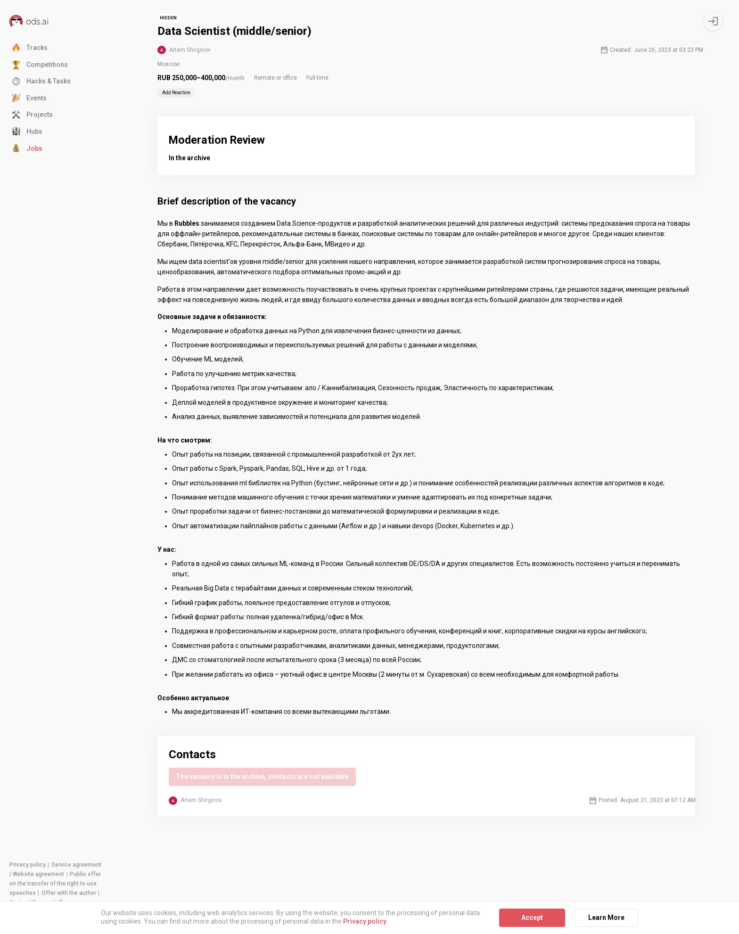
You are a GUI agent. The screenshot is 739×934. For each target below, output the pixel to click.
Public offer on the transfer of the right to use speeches (55, 883)
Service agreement (76, 864)
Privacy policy (27, 864)
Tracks (30, 48)
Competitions (40, 65)
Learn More (606, 917)
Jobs (27, 149)
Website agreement (38, 874)
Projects (32, 115)
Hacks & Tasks (41, 81)
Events (29, 98)
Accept (532, 917)
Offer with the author (68, 893)
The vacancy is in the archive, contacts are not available (262, 776)
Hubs (27, 132)
